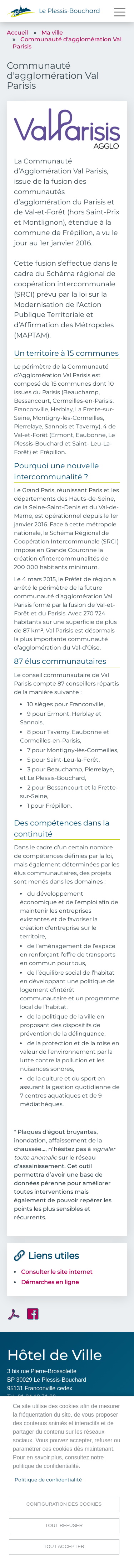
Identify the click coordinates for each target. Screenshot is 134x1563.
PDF (14, 1314)
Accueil (17, 32)
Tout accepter (64, 1546)
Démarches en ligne (50, 1282)
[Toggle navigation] (120, 12)
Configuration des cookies (63, 1504)
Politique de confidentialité (48, 1480)
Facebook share (33, 1314)
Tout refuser (64, 1525)
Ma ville (52, 32)
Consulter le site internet (57, 1271)
